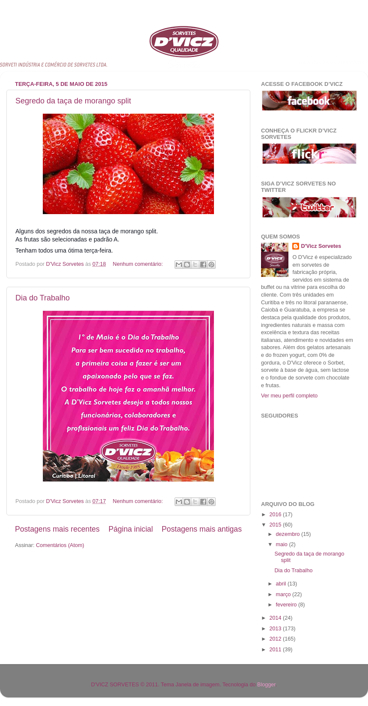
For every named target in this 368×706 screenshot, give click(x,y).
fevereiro (287, 605)
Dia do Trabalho (42, 298)
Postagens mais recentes (57, 529)
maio (282, 544)
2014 (276, 618)
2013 (276, 629)
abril (282, 584)
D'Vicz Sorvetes (321, 246)
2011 (276, 650)
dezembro (289, 534)
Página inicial (130, 529)
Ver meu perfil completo (289, 396)
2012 (276, 639)
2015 (276, 525)
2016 (276, 515)
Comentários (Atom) (60, 545)
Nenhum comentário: (138, 264)
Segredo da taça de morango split (73, 101)
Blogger (266, 685)
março (284, 594)
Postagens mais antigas (202, 529)
